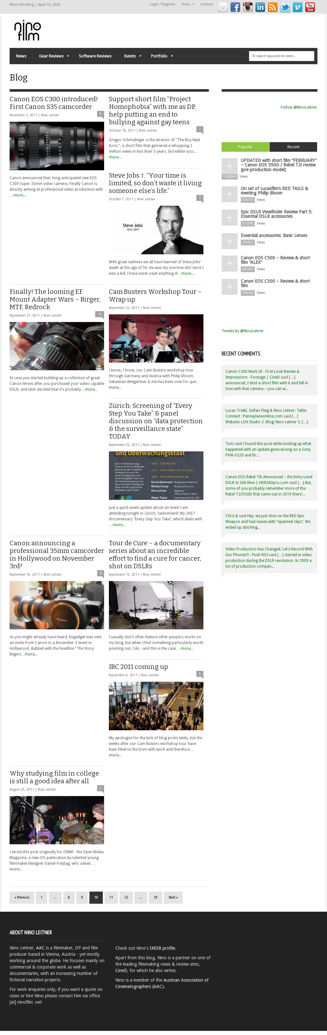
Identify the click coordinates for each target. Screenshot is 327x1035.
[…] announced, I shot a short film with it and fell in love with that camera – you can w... (266, 386)
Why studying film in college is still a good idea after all (54, 781)
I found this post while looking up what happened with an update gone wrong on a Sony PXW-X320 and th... (268, 453)
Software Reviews (95, 57)
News (21, 57)
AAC (40, 951)
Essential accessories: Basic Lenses (274, 238)
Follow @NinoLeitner (299, 111)
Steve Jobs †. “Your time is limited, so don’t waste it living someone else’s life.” (155, 187)
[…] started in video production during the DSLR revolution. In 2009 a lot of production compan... (268, 564)
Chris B (231, 519)
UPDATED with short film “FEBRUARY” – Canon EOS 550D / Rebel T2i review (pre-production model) (278, 169)
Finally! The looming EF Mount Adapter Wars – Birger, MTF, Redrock (55, 303)
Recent (293, 151)
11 (111, 901)
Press (186, 4)
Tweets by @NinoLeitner (243, 334)
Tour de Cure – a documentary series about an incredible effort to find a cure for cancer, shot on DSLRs (155, 558)
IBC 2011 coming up (138, 671)
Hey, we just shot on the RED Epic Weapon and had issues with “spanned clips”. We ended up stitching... (267, 525)
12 (126, 901)
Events (129, 59)
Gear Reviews (51, 59)
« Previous (21, 901)
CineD (121, 974)
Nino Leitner (50, 119)
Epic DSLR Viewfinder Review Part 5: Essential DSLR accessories (276, 218)
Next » (173, 901)
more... (19, 199)
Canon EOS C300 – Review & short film (275, 287)
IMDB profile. (163, 952)
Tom (229, 447)
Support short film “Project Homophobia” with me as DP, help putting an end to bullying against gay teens (152, 114)
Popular (245, 151)
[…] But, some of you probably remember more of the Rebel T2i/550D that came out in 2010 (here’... (268, 492)
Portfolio (159, 59)
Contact (206, 4)
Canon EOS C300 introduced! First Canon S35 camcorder (54, 107)
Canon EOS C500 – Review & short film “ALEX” (275, 263)
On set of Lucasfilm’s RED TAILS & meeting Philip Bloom (274, 194)
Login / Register (162, 4)
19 (155, 901)
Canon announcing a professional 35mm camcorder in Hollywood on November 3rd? (57, 558)
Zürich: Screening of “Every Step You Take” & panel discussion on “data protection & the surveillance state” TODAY (156, 425)
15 (100, 318)
